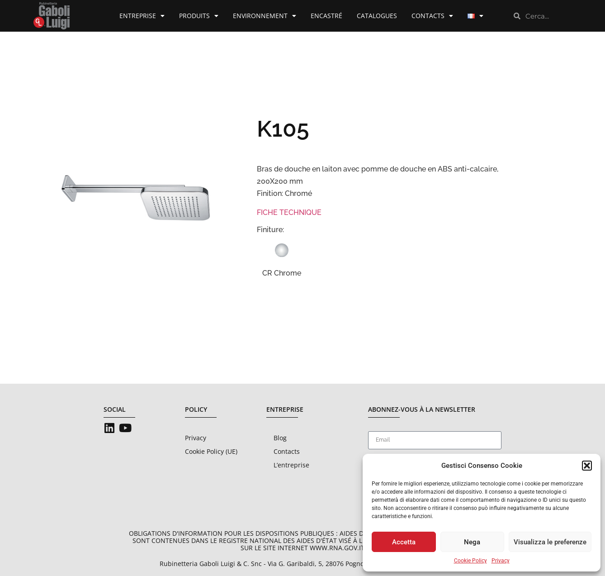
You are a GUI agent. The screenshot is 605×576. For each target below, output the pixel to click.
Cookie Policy (470, 560)
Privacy (501, 560)
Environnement (264, 16)
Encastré (326, 15)
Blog (280, 437)
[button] (586, 465)
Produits (198, 16)
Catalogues (377, 15)
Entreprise (142, 16)
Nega (472, 542)
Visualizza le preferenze (550, 542)
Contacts (432, 16)
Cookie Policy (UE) (211, 451)
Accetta (404, 542)
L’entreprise (291, 465)
